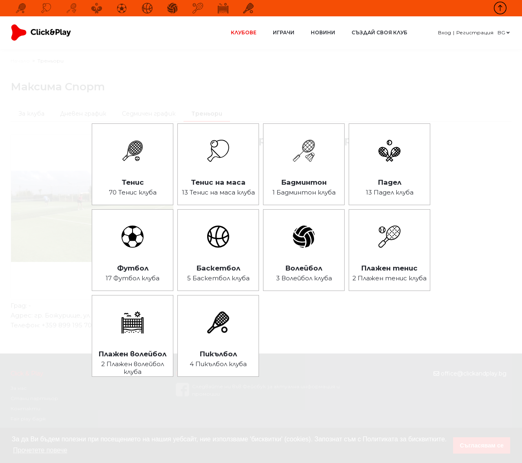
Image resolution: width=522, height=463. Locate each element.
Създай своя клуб (379, 32)
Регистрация (474, 32)
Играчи (283, 32)
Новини (323, 32)
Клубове (244, 32)
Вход (444, 32)
